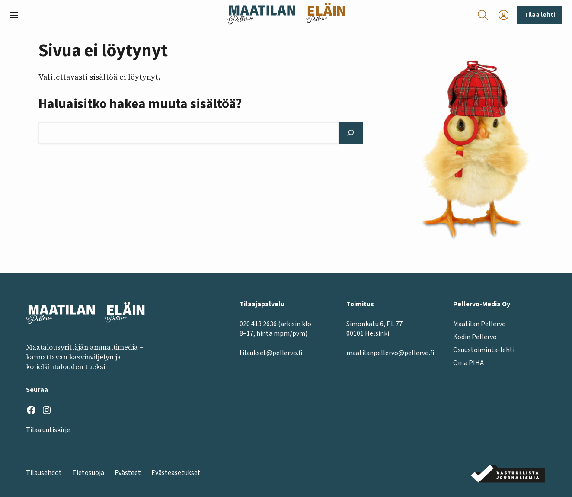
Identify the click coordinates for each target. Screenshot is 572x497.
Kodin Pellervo (475, 337)
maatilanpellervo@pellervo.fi (390, 353)
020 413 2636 (258, 323)
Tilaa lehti (539, 14)
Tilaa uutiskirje (48, 430)
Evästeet (128, 473)
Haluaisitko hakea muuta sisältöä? (140, 104)
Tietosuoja (88, 473)
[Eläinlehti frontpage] (325, 15)
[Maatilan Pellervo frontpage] (261, 15)
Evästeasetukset (176, 473)
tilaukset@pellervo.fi (271, 353)
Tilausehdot (44, 473)
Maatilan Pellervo (479, 323)
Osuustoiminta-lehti (483, 350)
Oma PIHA (468, 363)
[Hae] (351, 133)
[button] (17, 15)
